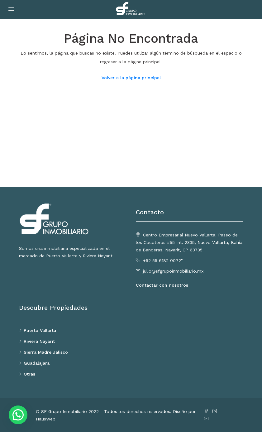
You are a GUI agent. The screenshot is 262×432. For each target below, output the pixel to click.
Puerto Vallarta (40, 330)
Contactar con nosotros (162, 285)
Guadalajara (37, 363)
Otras (29, 373)
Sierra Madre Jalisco (46, 352)
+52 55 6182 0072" (163, 260)
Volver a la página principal (131, 77)
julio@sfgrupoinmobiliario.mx (173, 271)
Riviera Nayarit (39, 341)
